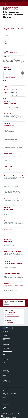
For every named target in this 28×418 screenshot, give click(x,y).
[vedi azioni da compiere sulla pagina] (17, 24)
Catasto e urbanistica (6, 348)
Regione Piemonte (5, 1)
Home (4, 7)
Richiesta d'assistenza (6, 404)
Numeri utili (4, 376)
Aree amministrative (6, 332)
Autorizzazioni (7, 283)
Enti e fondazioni (5, 335)
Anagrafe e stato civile (8, 101)
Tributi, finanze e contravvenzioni (7, 351)
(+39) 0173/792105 (10, 50)
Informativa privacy (6, 396)
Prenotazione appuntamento (7, 403)
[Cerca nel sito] (23, 4)
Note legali (4, 397)
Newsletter (4, 409)
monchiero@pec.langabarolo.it (10, 53)
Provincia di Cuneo (5, 391)
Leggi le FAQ (5, 400)
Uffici (4, 340)
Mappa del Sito (9, 414)
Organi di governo (5, 336)
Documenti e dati (5, 334)
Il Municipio (6, 71)
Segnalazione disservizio (6, 402)
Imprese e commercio (6, 349)
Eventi (4, 362)
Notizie (4, 356)
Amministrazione (8, 7)
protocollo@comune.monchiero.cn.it (12, 52)
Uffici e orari (4, 375)
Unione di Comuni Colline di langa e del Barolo (9, 393)
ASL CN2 (4, 394)
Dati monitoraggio (5, 413)
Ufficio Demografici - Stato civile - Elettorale (9, 8)
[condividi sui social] (5, 24)
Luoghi (4, 360)
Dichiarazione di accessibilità (7, 398)
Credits (19, 413)
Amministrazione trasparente (7, 399)
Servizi (13, 413)
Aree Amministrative (15, 7)
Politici (4, 339)
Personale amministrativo (6, 338)
